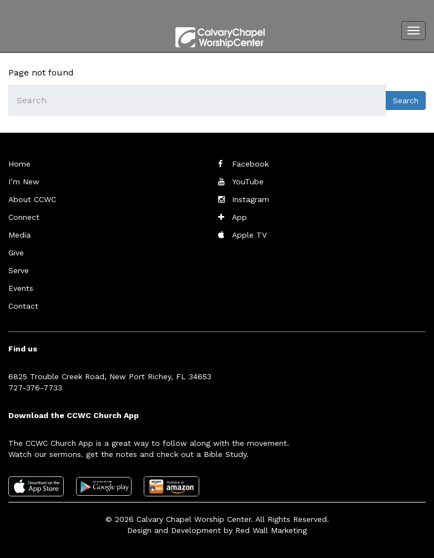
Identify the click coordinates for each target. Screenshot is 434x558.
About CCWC (32, 199)
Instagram (250, 199)
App (239, 217)
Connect (23, 217)
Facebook (250, 163)
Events (20, 288)
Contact (23, 305)
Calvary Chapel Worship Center (194, 519)
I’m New (23, 181)
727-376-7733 (35, 387)
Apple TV (249, 234)
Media (19, 234)
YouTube (248, 181)
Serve (18, 270)
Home (19, 163)
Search (405, 100)
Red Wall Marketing (271, 530)
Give (16, 252)
